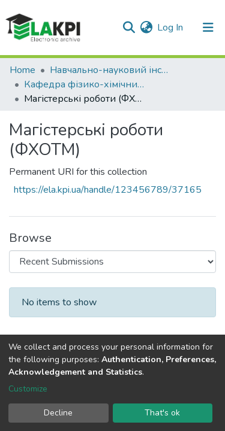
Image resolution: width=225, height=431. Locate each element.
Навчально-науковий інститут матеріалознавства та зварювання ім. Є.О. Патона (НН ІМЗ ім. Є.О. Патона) (110, 70)
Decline (58, 412)
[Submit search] (128, 27)
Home (22, 70)
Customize (27, 388)
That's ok (162, 412)
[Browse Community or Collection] (112, 261)
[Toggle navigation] (208, 28)
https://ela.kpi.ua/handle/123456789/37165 (108, 189)
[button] (146, 27)
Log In (170, 27)
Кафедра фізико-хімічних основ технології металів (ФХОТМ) (84, 84)
